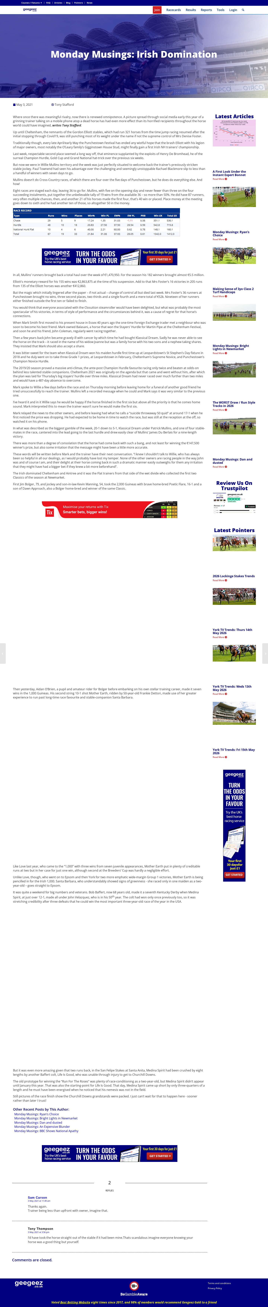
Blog (68, 2)
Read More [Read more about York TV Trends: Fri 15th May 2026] (220, 757)
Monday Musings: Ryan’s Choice (36, 1114)
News (89, 2)
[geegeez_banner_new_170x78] (30, 10)
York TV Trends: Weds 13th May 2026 (232, 688)
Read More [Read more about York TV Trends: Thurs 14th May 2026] (220, 637)
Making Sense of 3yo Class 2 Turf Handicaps (233, 290)
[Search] (243, 10)
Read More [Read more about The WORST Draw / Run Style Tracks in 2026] (220, 409)
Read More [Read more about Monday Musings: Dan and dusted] (220, 466)
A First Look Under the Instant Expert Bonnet (229, 173)
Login (233, 10)
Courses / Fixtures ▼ (31, 2)
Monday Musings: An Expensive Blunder (42, 1127)
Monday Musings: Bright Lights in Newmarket (46, 1118)
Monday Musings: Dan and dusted (38, 1122)
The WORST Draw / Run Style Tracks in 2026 (234, 404)
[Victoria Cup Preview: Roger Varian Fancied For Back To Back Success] (265, 653)
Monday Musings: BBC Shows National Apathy (46, 1131)
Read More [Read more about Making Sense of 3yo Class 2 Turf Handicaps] (220, 296)
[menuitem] (32, 3)
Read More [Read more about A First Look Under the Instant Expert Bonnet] (220, 179)
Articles (58, 2)
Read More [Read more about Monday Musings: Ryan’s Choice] (220, 239)
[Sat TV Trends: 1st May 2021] (3, 653)
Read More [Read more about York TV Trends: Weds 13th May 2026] (220, 693)
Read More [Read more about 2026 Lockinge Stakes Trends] (220, 580)
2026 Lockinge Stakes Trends (234, 576)
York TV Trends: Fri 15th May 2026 (234, 751)
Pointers (78, 2)
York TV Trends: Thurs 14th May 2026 (232, 631)
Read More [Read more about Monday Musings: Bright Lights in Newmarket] (220, 353)
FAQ (48, 2)
